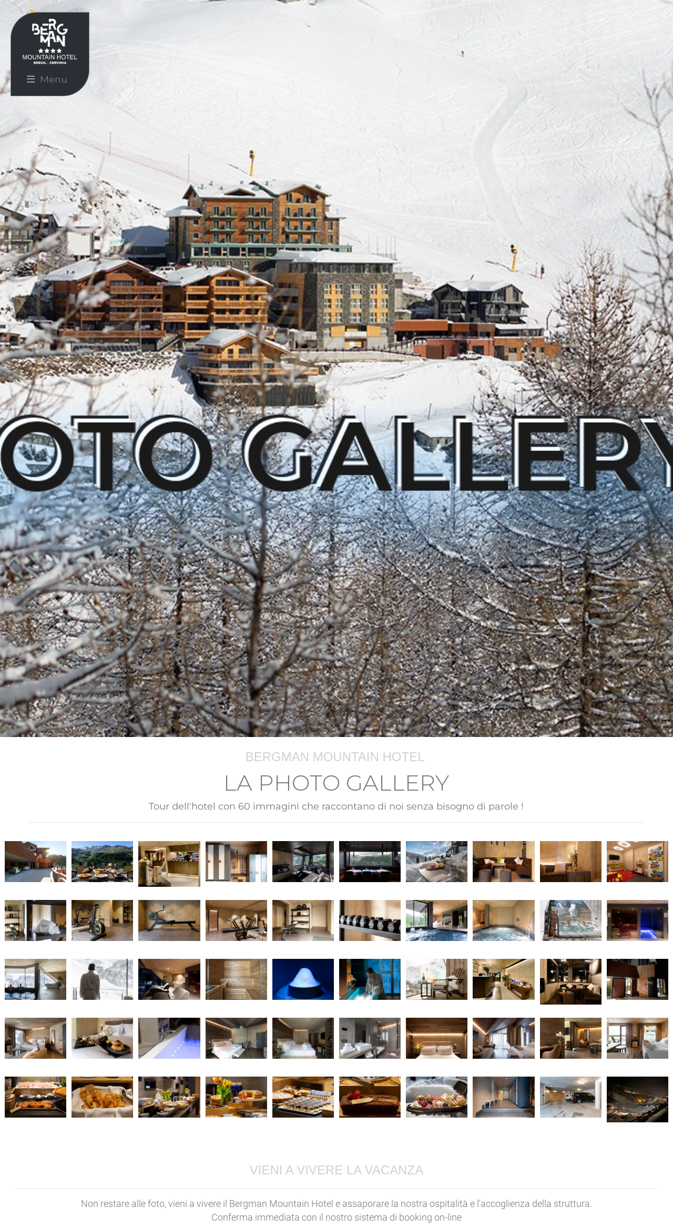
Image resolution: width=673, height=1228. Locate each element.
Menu (47, 79)
